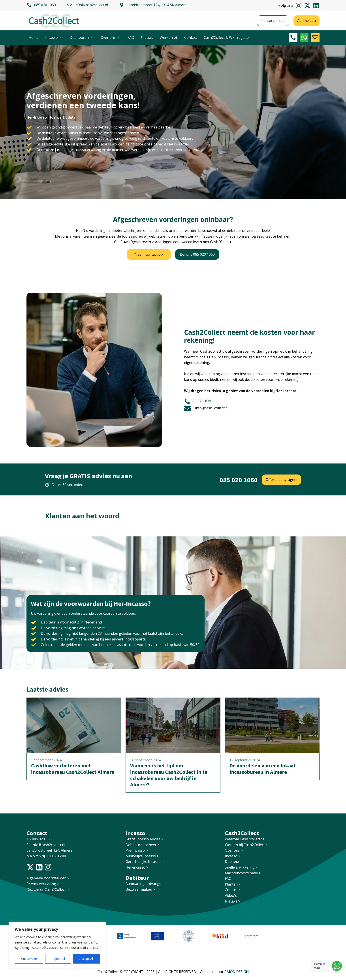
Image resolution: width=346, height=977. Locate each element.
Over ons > (234, 850)
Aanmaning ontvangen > (146, 883)
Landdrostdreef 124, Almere (49, 850)
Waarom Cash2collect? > (245, 839)
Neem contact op (149, 254)
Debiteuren (82, 37)
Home (34, 37)
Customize (29, 959)
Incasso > (232, 856)
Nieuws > (232, 901)
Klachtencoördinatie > (243, 873)
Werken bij (169, 37)
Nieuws (147, 37)
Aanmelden (306, 20)
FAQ (131, 37)
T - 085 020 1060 (40, 839)
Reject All (58, 959)
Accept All (86, 959)
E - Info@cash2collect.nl (46, 844)
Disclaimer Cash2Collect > (47, 889)
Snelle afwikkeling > (241, 867)
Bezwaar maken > (140, 889)
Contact (190, 37)
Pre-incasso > (137, 850)
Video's (231, 895)
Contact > (233, 889)
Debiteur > (234, 861)
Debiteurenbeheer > (142, 844)
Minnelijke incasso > (142, 856)
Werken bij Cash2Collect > (246, 844)
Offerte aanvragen (281, 479)
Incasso (54, 37)
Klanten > (233, 884)
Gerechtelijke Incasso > (145, 861)
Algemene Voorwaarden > (47, 878)
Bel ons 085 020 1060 (197, 254)
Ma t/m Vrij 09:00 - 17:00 (46, 856)
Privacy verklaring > (42, 883)
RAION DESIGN (236, 971)
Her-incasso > (137, 867)
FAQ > (229, 878)
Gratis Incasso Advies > (144, 839)
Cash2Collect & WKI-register (227, 37)
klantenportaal (273, 20)
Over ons (111, 37)
